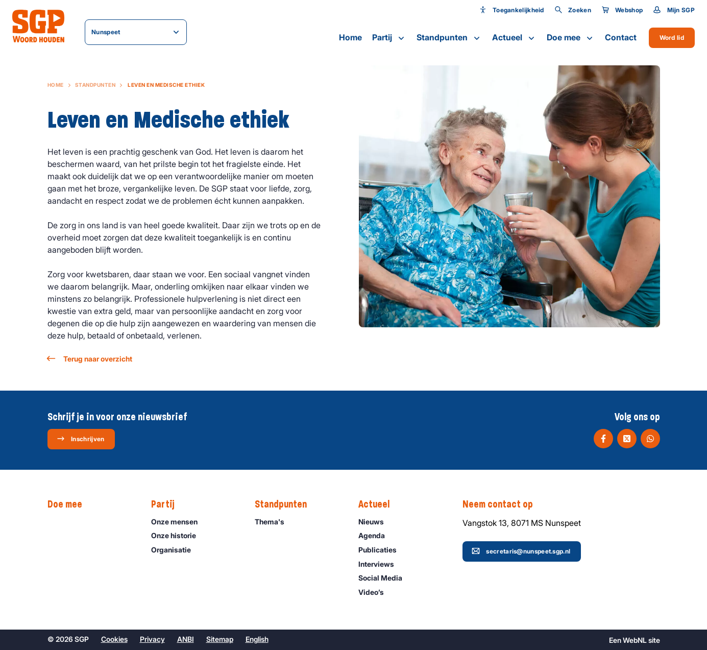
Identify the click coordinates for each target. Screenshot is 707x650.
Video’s (375, 592)
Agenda (376, 535)
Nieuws (375, 521)
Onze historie (178, 535)
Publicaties (382, 550)
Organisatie (175, 550)
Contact (621, 37)
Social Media (384, 578)
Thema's (274, 521)
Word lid (672, 37)
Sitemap (219, 639)
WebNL (635, 640)
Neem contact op (502, 504)
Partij (389, 37)
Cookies (114, 639)
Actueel (514, 37)
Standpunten (449, 37)
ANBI (185, 639)
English (257, 639)
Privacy (152, 639)
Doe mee (571, 37)
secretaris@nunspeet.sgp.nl (521, 551)
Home (350, 37)
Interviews (380, 564)
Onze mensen (179, 521)
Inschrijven (80, 439)
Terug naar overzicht (89, 359)
